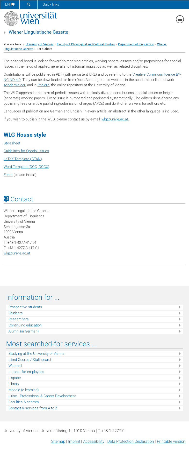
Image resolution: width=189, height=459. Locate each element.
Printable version (171, 441)
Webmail (15, 366)
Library (13, 384)
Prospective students (25, 307)
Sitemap (58, 441)
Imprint (74, 441)
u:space (14, 378)
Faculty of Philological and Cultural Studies (86, 44)
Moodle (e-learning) (23, 390)
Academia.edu (15, 85)
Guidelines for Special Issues (26, 151)
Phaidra (43, 85)
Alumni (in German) (23, 331)
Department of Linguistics (136, 44)
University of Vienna (39, 44)
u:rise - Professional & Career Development (42, 396)
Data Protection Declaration (130, 441)
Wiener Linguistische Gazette (38, 32)
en (10, 4)
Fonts (8, 175)
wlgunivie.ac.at (115, 119)
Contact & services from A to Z (32, 408)
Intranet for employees (26, 372)
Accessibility (93, 441)
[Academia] (8, 270)
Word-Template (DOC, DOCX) (26, 167)
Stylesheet (12, 143)
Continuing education (25, 325)
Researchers (18, 319)
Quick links (51, 4)
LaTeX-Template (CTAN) (23, 159)
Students (15, 313)
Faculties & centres (23, 402)
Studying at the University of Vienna (36, 353)
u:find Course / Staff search (30, 359)
